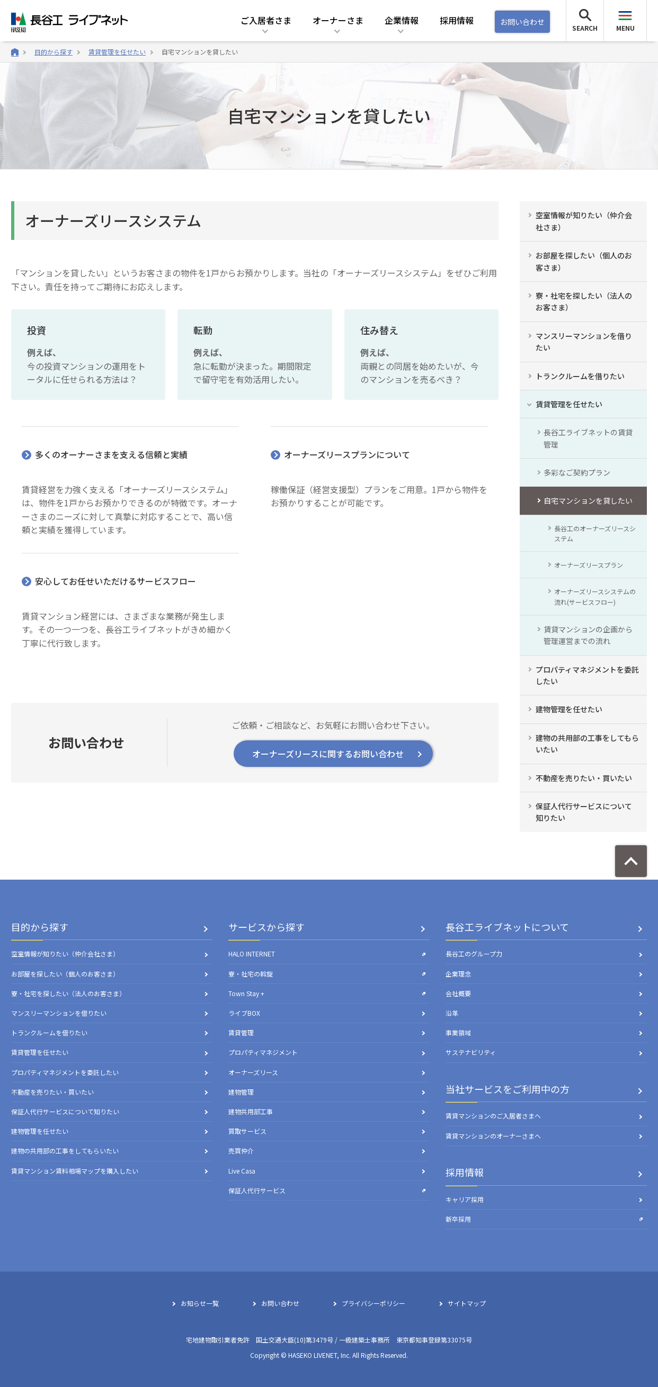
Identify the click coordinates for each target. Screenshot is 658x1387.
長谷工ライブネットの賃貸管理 (588, 438)
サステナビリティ (471, 1052)
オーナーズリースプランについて (347, 454)
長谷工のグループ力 (474, 953)
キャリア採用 (465, 1199)
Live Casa (241, 1170)
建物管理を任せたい (569, 709)
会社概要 (458, 993)
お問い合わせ (522, 21)
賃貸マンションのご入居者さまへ (493, 1115)
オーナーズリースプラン (588, 564)
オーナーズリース (253, 1072)
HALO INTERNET (326, 953)
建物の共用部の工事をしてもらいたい (587, 743)
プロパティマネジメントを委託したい (587, 675)
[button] (266, 27)
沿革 (452, 1012)
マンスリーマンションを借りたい (584, 341)
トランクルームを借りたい (580, 376)
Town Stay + (326, 993)
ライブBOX (244, 1012)
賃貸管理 (241, 1032)
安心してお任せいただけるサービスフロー (115, 581)
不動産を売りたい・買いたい (584, 778)
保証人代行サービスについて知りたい (584, 812)
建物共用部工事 (250, 1111)
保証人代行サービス (326, 1190)
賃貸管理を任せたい (117, 51)
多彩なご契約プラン (577, 472)
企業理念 (458, 973)
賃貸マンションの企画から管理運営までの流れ (588, 635)
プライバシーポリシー (373, 1303)
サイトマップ (467, 1303)
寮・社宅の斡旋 (326, 973)
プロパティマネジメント (263, 1052)
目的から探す (53, 51)
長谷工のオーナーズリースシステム (595, 533)
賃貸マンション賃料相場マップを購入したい (74, 1170)
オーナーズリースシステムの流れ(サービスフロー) (595, 596)
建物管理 (241, 1091)
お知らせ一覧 (200, 1303)
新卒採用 (544, 1218)
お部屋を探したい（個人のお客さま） (584, 261)
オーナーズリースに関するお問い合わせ (328, 753)
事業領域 (458, 1032)
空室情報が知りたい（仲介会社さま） (584, 221)
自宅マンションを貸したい (200, 51)
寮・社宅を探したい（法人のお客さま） (584, 301)
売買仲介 (241, 1150)
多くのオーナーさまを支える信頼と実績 (111, 454)
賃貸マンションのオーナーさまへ (493, 1135)
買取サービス (247, 1130)
